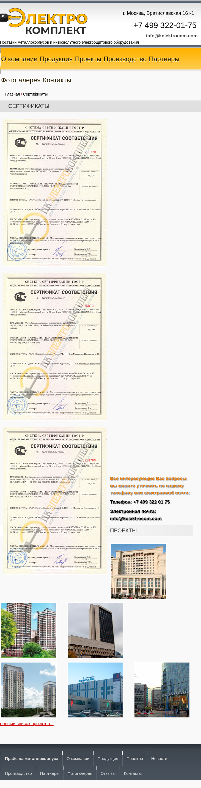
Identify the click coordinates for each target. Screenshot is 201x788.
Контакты (57, 80)
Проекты (88, 59)
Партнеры (164, 59)
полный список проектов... (27, 723)
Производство (125, 59)
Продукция (56, 59)
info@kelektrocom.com (172, 35)
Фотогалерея (21, 80)
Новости (159, 758)
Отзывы (107, 773)
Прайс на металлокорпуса (31, 758)
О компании (19, 59)
